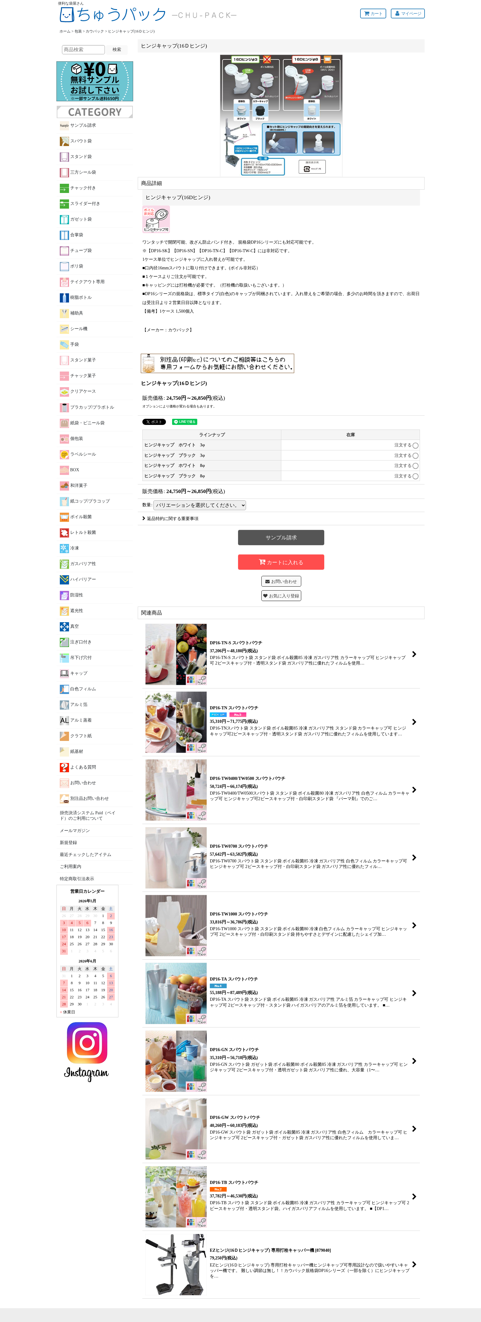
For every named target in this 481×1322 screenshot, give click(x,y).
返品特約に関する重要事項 (170, 518)
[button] (281, 595)
